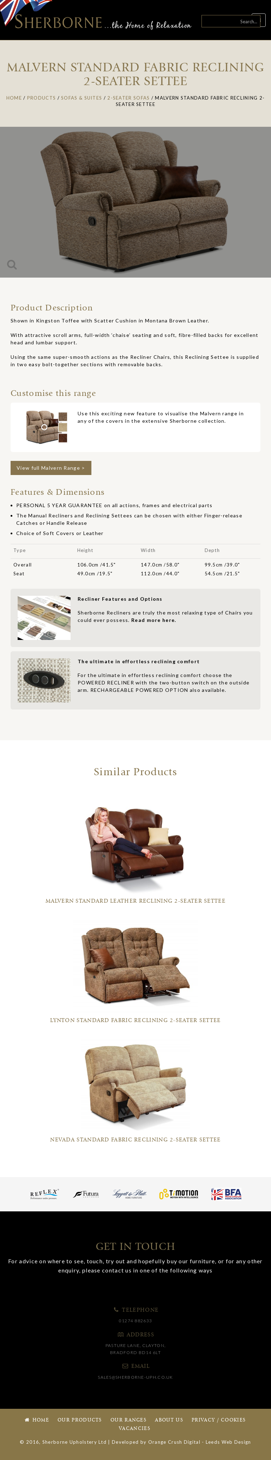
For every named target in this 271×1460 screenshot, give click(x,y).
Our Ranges (128, 1420)
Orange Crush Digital (174, 1442)
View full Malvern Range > (51, 468)
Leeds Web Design (228, 1442)
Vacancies (134, 1428)
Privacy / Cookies (219, 1420)
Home (36, 1420)
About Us (169, 1420)
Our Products (80, 1420)
